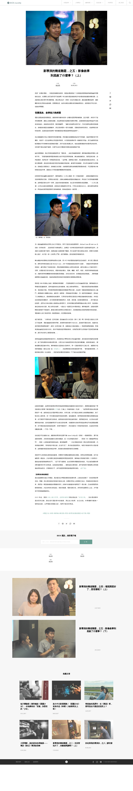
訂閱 (86, 542)
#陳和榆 (56, 513)
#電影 (88, 513)
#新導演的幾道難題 (74, 513)
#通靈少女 (46, 513)
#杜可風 (83, 513)
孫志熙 (58, 85)
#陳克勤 (61, 513)
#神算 (51, 513)
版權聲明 (35, 762)
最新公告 (27, 762)
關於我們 (18, 762)
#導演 (66, 513)
